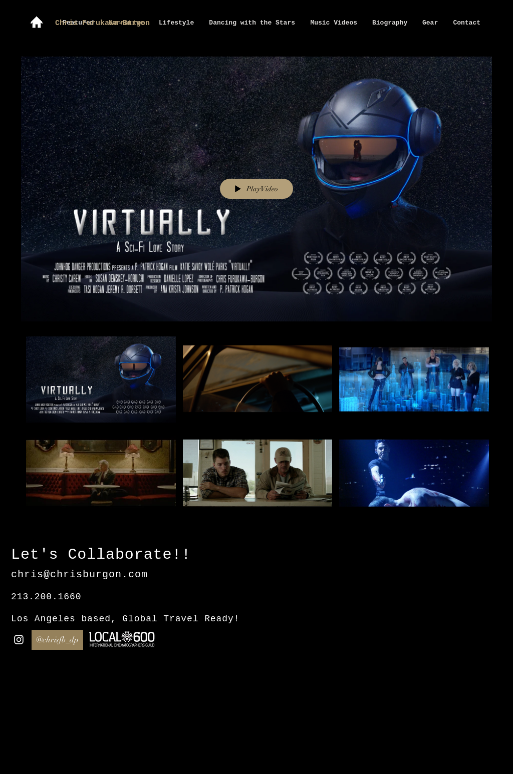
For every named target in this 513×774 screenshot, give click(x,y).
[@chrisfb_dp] (57, 640)
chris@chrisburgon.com (79, 574)
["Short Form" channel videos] (256, 428)
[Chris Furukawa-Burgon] (118, 23)
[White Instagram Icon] (19, 639)
